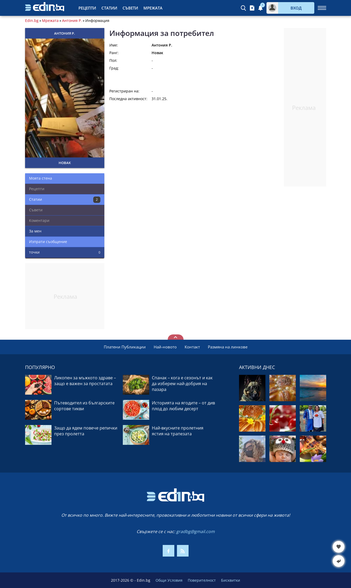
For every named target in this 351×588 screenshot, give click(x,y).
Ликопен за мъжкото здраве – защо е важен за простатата (85, 380)
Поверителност (202, 580)
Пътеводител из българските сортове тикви (84, 406)
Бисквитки (230, 580)
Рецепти (87, 8)
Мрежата (152, 8)
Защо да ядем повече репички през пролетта (85, 431)
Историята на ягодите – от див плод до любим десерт (183, 406)
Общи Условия (169, 580)
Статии (109, 8)
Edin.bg (32, 20)
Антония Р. (72, 20)
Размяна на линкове (227, 346)
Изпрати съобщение (48, 241)
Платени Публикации (125, 346)
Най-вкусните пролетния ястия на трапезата (177, 431)
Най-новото (165, 346)
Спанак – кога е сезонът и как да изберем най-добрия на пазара (182, 383)
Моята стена (40, 178)
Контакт (192, 346)
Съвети (130, 8)
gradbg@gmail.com (195, 531)
